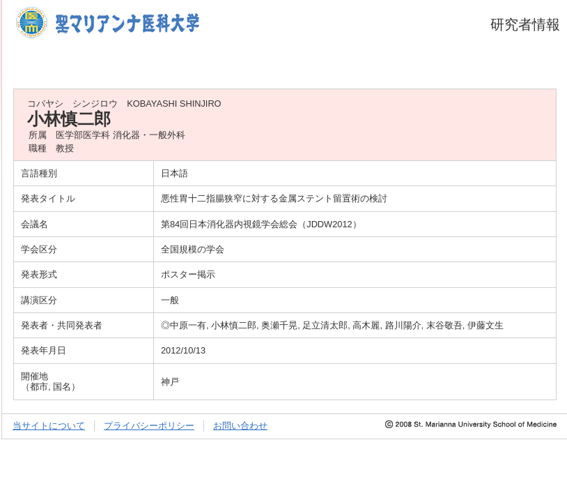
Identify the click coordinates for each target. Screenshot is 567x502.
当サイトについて (49, 425)
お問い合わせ (240, 425)
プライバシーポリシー (149, 425)
